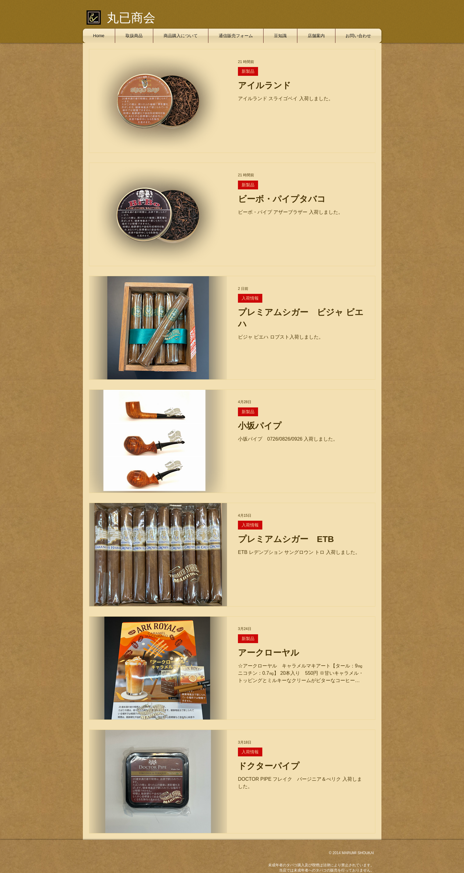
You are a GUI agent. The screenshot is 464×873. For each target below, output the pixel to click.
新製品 (248, 71)
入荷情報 (250, 298)
